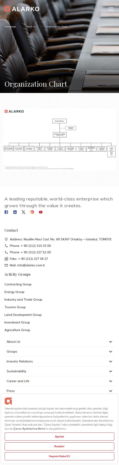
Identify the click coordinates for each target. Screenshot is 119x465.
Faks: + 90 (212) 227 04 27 (26, 259)
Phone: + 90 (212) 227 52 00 (27, 252)
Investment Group (17, 322)
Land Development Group (23, 315)
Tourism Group (15, 307)
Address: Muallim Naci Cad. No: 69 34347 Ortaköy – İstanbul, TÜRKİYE (58, 239)
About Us (31, 26)
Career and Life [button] (59, 381)
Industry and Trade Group (23, 299)
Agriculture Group (17, 330)
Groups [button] (59, 351)
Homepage (10, 26)
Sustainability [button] (59, 371)
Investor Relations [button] (59, 361)
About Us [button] (59, 342)
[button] (111, 9)
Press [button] (59, 391)
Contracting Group (18, 284)
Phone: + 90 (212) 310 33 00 (27, 246)
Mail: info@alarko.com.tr (24, 265)
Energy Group (14, 292)
